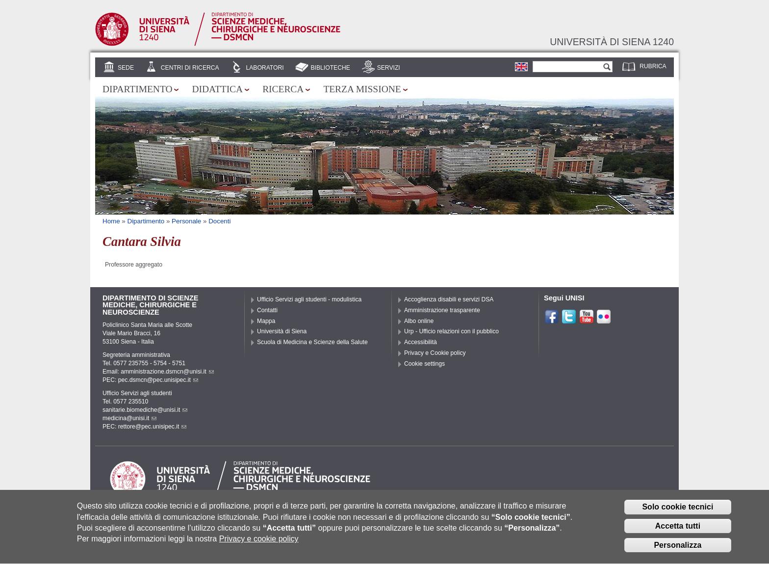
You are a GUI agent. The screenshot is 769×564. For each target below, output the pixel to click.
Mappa (266, 321)
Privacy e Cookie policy (435, 352)
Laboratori (264, 67)
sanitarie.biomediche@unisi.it (145, 409)
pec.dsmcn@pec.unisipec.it (158, 379)
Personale (186, 221)
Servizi (388, 67)
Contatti (267, 310)
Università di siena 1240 (612, 41)
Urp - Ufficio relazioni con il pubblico (451, 331)
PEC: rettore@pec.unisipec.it (144, 426)
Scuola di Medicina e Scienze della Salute (312, 342)
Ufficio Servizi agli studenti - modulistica (309, 299)
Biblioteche (330, 67)
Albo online (419, 321)
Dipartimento (137, 89)
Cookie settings (424, 363)
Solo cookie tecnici (677, 513)
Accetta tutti (677, 532)
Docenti (219, 221)
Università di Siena (282, 331)
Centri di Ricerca (190, 67)
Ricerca (283, 89)
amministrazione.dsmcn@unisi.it (167, 371)
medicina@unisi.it (129, 418)
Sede (126, 67)
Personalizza (677, 551)
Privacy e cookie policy (259, 545)
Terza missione (362, 89)
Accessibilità (420, 342)
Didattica (217, 89)
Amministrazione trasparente (442, 310)
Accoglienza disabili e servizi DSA (448, 299)
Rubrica (653, 66)
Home (111, 221)
